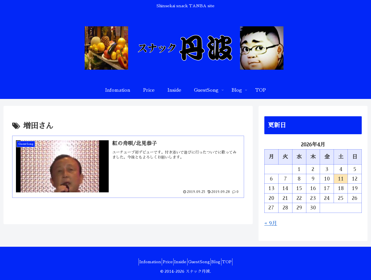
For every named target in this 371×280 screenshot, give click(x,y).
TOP (238, 262)
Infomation (139, 262)
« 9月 (270, 223)
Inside (178, 262)
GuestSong (201, 262)
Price (161, 262)
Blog (222, 262)
